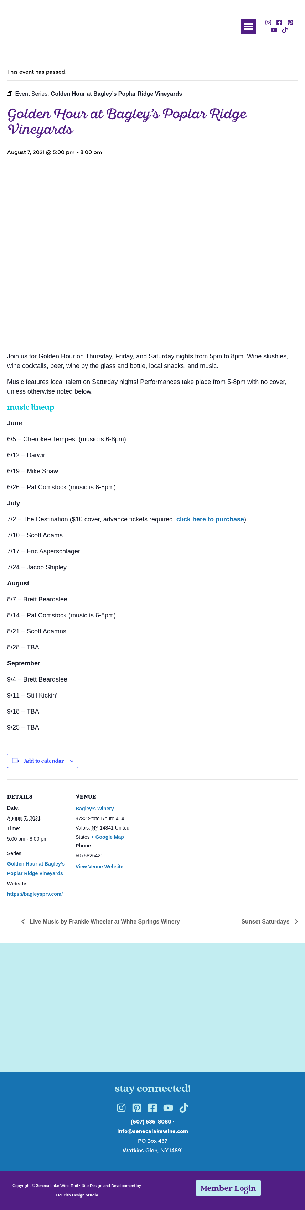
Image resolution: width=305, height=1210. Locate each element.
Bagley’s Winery (95, 808)
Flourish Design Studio (77, 1195)
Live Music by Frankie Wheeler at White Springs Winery (104, 922)
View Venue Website (99, 866)
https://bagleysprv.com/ (35, 894)
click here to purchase (210, 519)
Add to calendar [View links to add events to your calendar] (44, 761)
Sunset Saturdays (266, 922)
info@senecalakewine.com (152, 1131)
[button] (248, 26)
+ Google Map (107, 837)
